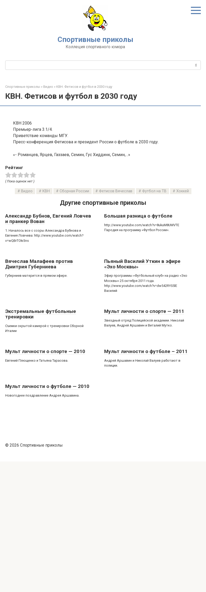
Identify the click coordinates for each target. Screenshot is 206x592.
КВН (46, 321)
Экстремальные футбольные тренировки (40, 444)
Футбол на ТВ (154, 321)
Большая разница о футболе (138, 346)
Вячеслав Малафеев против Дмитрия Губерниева (39, 394)
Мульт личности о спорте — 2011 (144, 442)
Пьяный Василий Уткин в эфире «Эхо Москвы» (142, 394)
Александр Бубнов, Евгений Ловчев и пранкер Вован (48, 349)
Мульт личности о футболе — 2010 (47, 517)
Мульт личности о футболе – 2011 (146, 482)
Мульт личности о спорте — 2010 (45, 482)
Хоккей (182, 321)
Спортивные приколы (95, 39)
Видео (27, 321)
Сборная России (74, 321)
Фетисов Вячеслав (115, 321)
